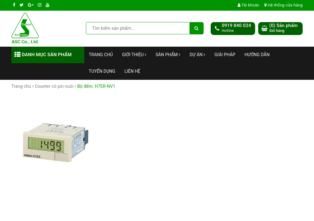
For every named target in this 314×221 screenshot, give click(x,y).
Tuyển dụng (102, 71)
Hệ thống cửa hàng (283, 5)
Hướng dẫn (257, 54)
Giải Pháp (224, 54)
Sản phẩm (167, 54)
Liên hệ (132, 71)
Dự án (197, 54)
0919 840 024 (236, 25)
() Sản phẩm (283, 28)
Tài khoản (248, 5)
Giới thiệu (134, 54)
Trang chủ (101, 54)
